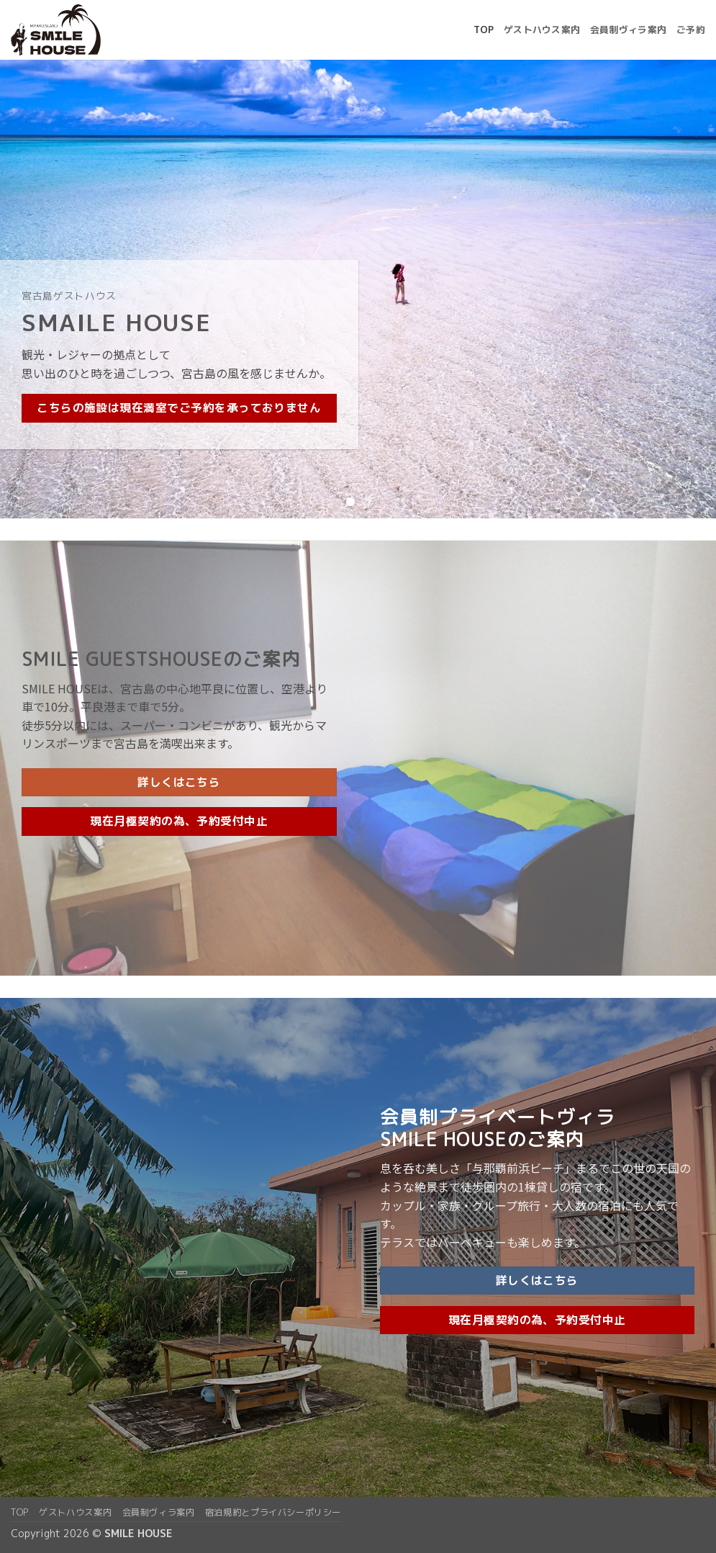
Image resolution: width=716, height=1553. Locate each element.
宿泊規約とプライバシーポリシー (273, 1512)
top (483, 29)
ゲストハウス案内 (542, 29)
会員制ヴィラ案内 (628, 29)
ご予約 (690, 29)
